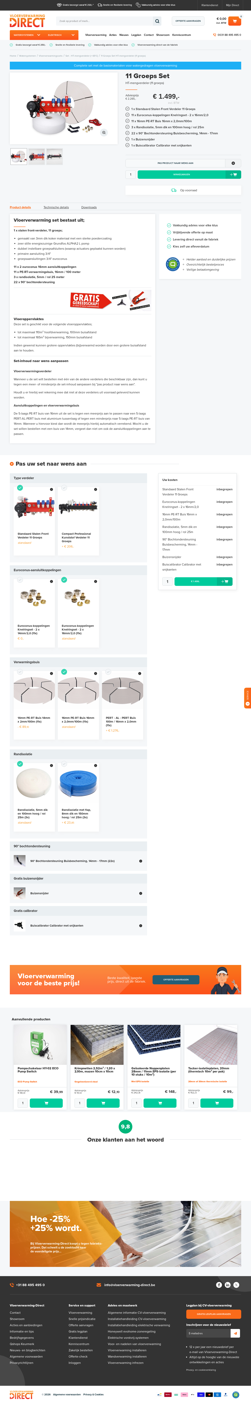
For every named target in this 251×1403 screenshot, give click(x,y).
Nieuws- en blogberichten (27, 1350)
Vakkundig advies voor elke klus (158, 5)
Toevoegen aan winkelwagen (46, 1102)
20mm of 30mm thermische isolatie (207, 1081)
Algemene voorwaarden (26, 1356)
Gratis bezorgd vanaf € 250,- (78, 5)
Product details (20, 207)
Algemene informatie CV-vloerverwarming (137, 1312)
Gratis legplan (78, 1331)
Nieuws (124, 35)
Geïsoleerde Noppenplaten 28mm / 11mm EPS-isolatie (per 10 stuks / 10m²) (153, 1071)
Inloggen (75, 1362)
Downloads (89, 207)
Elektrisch (55, 35)
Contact (149, 35)
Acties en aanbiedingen (26, 1325)
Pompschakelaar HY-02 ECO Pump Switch (38, 1069)
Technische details (56, 207)
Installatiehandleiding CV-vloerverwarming (137, 1319)
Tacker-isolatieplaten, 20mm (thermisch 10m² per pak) (208, 1069)
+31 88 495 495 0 (30, 1284)
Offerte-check (78, 1356)
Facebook (219, 1284)
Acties (113, 35)
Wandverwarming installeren (127, 1356)
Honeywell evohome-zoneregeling (132, 1331)
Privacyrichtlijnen (21, 1362)
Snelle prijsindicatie (82, 1319)
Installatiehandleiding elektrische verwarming (139, 1325)
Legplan (136, 35)
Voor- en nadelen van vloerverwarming (134, 1344)
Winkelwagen (234, 20)
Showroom (163, 35)
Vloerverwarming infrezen (126, 1362)
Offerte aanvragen (188, 21)
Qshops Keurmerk (22, 1344)
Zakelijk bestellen (81, 1350)
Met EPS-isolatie (140, 1081)
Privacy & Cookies (93, 1394)
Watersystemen (24, 35)
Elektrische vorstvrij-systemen (128, 1337)
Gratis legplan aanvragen (214, 1313)
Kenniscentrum (181, 35)
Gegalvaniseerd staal (86, 1081)
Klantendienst (210, 5)
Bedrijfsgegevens (22, 1337)
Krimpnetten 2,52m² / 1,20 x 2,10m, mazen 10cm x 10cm (95, 1069)
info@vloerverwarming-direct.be (129, 1284)
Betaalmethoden (192, 1394)
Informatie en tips (22, 1331)
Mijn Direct (232, 5)
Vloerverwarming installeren (127, 1350)
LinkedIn (228, 1284)
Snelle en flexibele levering (117, 5)
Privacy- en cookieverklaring (201, 1369)
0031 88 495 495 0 (229, 35)
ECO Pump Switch (27, 1081)
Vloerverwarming (95, 35)
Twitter (236, 1284)
